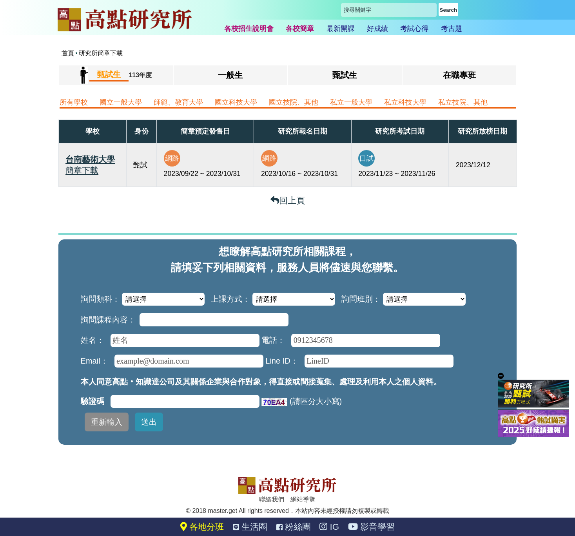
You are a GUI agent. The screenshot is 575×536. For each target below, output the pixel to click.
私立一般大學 (351, 102)
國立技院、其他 (293, 102)
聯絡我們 (271, 499)
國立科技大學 (236, 102)
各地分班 (202, 527)
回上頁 (287, 200)
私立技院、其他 (463, 102)
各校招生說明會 (249, 29)
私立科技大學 (405, 102)
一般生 (230, 75)
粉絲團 (293, 527)
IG (329, 527)
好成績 (377, 29)
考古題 (451, 29)
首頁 (68, 53)
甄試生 (344, 75)
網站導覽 (303, 499)
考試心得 (414, 29)
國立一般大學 (121, 102)
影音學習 (371, 527)
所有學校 (74, 102)
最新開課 (340, 29)
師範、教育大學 (178, 102)
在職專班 (459, 75)
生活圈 (250, 527)
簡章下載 (81, 170)
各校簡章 (300, 29)
